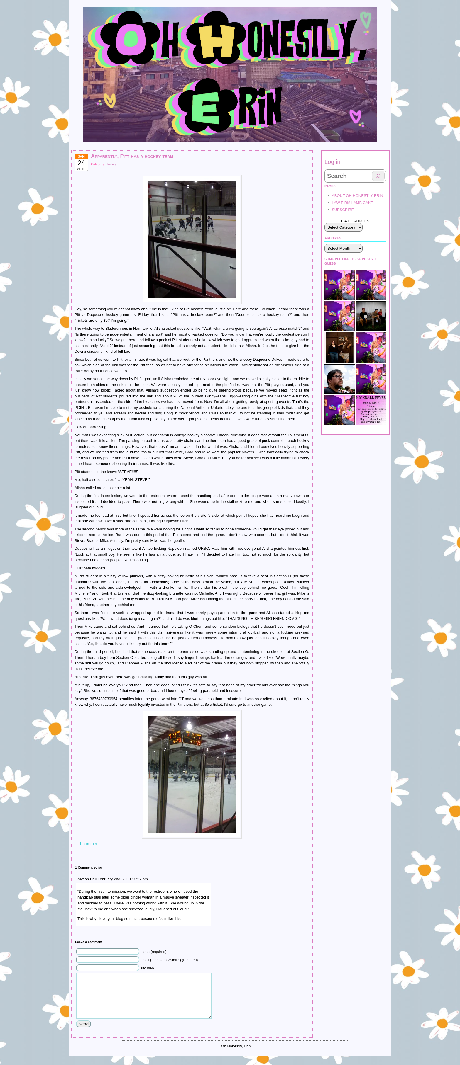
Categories (355, 221)
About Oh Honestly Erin (357, 195)
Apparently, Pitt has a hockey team (132, 156)
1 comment (89, 843)
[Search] (378, 176)
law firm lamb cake (352, 202)
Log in (332, 162)
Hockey (111, 164)
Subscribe (343, 209)
